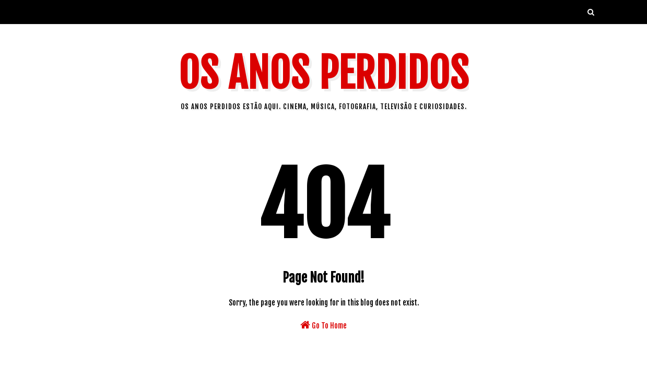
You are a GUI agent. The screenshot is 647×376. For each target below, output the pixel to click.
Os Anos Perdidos (324, 73)
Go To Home (323, 325)
